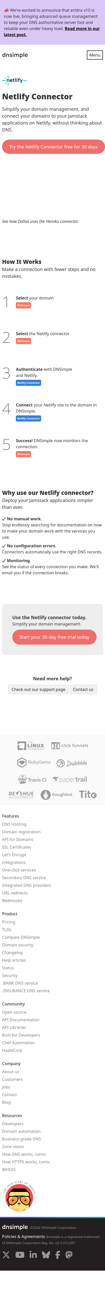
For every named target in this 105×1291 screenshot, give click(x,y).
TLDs (6, 929)
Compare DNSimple (21, 937)
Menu (94, 55)
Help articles (14, 960)
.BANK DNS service (20, 983)
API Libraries (14, 1027)
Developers (13, 1123)
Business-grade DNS (21, 1139)
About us (10, 1072)
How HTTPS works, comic (26, 1162)
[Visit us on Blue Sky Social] (46, 1255)
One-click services (19, 870)
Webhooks (12, 900)
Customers (12, 1079)
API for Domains (17, 839)
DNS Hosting (14, 824)
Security (9, 975)
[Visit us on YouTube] (20, 1255)
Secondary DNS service (24, 877)
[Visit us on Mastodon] (69, 1255)
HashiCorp (12, 1050)
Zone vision (13, 1146)
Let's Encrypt (14, 855)
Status (8, 968)
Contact (9, 1094)
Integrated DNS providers (26, 885)
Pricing (8, 922)
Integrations (14, 862)
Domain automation (21, 1131)
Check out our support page (38, 689)
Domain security (17, 945)
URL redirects (15, 893)
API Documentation (21, 1020)
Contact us (83, 689)
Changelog (12, 952)
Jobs (6, 1087)
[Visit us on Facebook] (57, 1255)
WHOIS (9, 1169)
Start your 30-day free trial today (54, 637)
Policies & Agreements (23, 1236)
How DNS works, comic (24, 1154)
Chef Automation (18, 1042)
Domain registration (21, 832)
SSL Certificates (16, 847)
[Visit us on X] (6, 1255)
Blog (6, 1102)
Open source (14, 1012)
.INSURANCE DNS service (26, 991)
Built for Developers (21, 1035)
